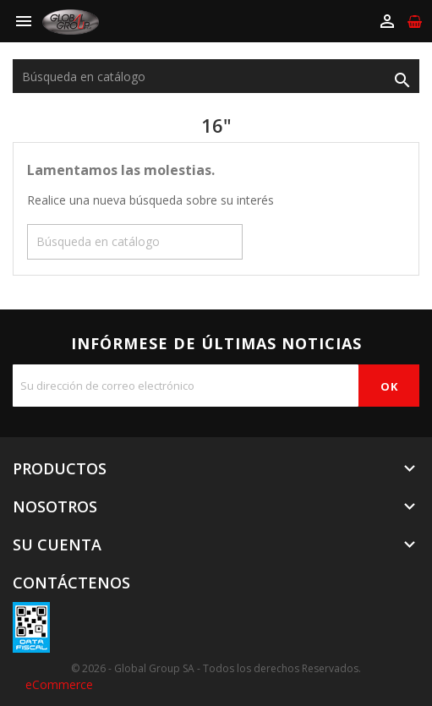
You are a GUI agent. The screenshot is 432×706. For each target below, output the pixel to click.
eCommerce (59, 684)
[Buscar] (216, 76)
